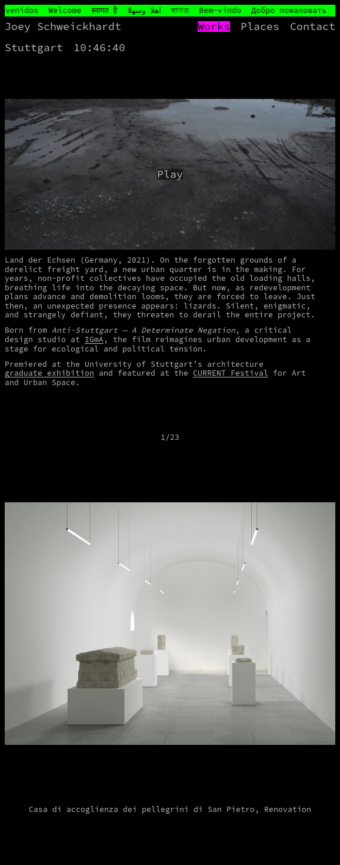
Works (214, 26)
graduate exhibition (49, 373)
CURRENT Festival (230, 373)
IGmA (94, 339)
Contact (312, 26)
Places (260, 26)
